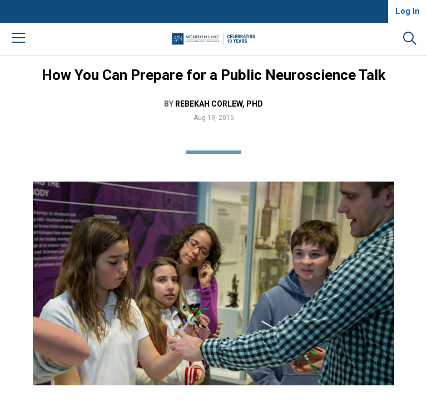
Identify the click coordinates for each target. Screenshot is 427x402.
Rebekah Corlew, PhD (219, 103)
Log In (407, 11)
